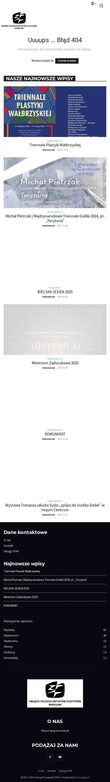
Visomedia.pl (82, 777)
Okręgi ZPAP (11, 551)
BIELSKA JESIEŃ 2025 (55, 291)
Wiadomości (55, 141)
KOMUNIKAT (55, 434)
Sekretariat (48, 149)
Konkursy (55, 287)
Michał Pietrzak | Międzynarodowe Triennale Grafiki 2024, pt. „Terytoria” (55, 218)
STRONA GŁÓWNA (67, 61)
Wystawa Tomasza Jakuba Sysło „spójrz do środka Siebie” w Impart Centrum (55, 507)
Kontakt (8, 545)
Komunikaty (55, 430)
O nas (7, 540)
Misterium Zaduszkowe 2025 (55, 362)
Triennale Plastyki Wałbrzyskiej (55, 144)
